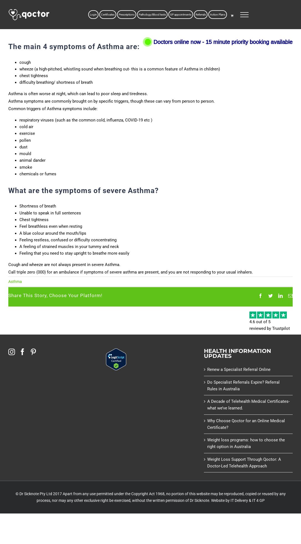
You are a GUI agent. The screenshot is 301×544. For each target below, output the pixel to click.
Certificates (108, 14)
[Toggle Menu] (244, 14)
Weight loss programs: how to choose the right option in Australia (246, 443)
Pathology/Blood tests (152, 14)
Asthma (15, 281)
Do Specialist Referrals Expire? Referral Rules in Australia (243, 385)
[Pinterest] (33, 351)
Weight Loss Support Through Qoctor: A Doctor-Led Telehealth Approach (244, 463)
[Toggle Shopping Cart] (232, 15)
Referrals (201, 14)
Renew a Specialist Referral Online (238, 369)
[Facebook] (22, 351)
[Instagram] (11, 351)
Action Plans (217, 14)
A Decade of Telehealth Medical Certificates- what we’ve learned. (248, 405)
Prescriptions (127, 14)
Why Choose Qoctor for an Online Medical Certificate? (246, 424)
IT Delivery (239, 500)
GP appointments (180, 14)
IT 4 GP (258, 500)
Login (93, 14)
